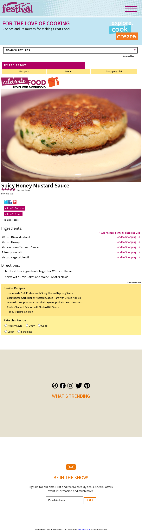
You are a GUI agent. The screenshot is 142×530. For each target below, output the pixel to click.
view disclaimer (134, 282)
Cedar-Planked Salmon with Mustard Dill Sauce (33, 307)
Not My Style (13, 325)
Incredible (24, 331)
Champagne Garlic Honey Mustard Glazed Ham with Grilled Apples (44, 298)
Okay (30, 325)
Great (9, 331)
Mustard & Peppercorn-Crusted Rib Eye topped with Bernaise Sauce (45, 302)
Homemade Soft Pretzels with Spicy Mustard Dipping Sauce (40, 293)
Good (43, 325)
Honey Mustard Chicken (20, 311)
